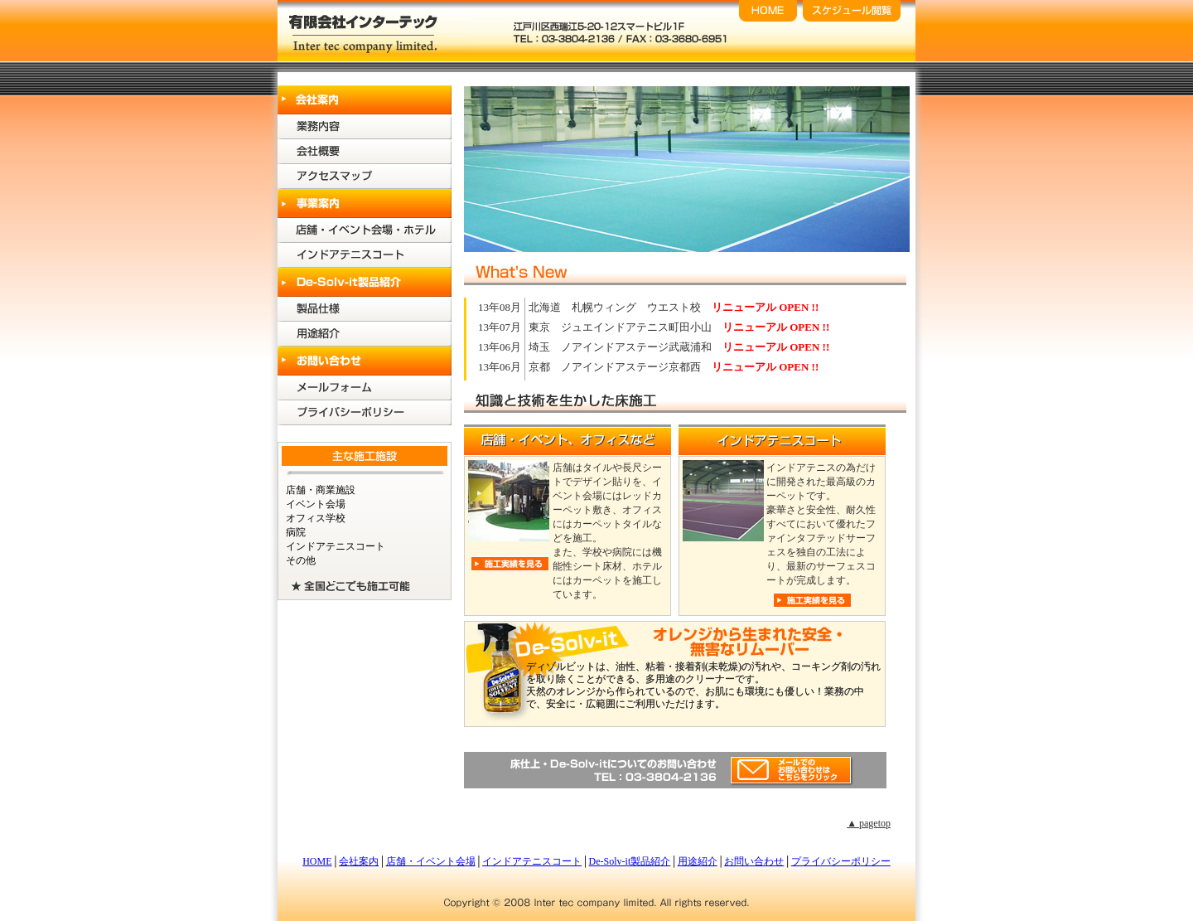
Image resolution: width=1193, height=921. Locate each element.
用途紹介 (697, 861)
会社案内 (359, 861)
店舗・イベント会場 (431, 861)
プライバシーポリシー (841, 861)
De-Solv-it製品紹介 (630, 861)
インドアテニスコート (532, 861)
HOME (316, 861)
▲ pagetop (869, 823)
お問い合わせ (754, 861)
